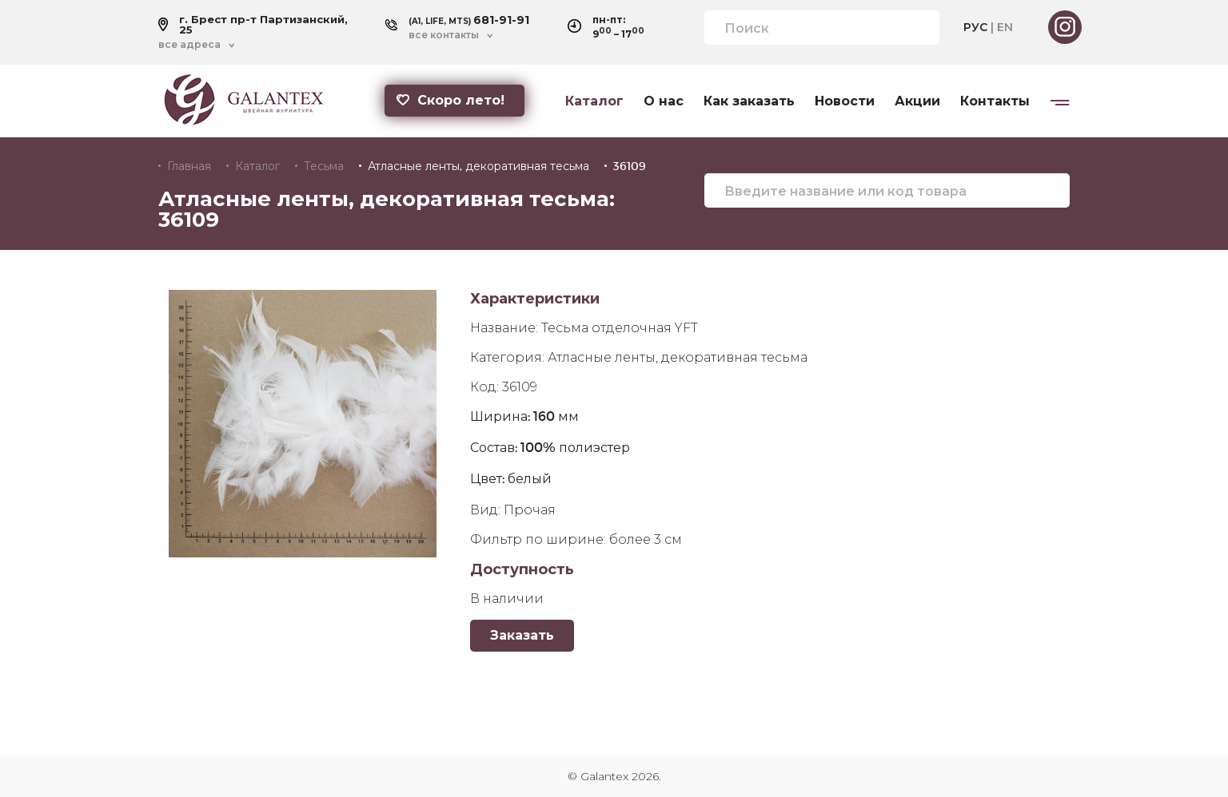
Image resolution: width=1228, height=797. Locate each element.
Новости (845, 101)
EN (1005, 27)
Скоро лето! (450, 100)
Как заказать (749, 101)
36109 (629, 166)
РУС (975, 27)
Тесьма (324, 166)
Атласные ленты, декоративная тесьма (478, 166)
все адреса (189, 45)
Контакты (995, 101)
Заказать (522, 635)
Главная (189, 166)
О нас (664, 101)
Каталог (594, 101)
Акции (917, 101)
